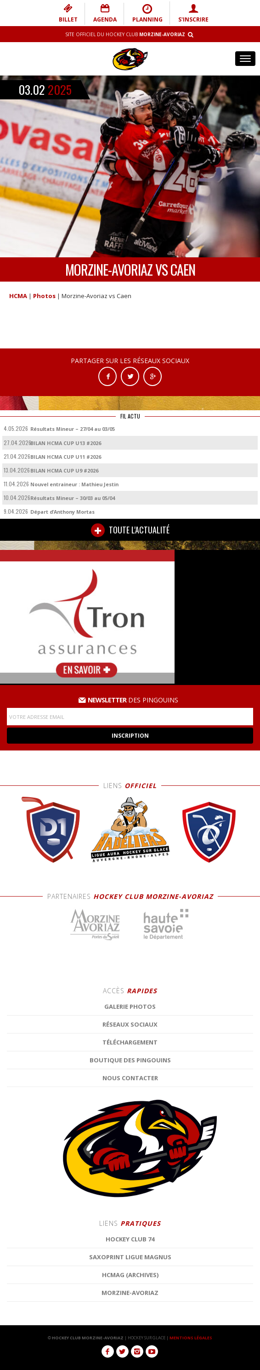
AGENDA (105, 13)
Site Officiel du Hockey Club (125, 34)
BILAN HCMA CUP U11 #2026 (65, 456)
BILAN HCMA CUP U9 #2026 (64, 470)
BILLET (68, 13)
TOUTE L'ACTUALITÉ (130, 530)
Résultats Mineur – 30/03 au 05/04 (72, 498)
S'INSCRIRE (193, 13)
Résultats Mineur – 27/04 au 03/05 (72, 428)
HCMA (18, 296)
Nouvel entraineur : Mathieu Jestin (74, 484)
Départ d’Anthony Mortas (62, 511)
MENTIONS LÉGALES (191, 1338)
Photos (44, 296)
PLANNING (147, 13)
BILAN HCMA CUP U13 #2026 (65, 443)
